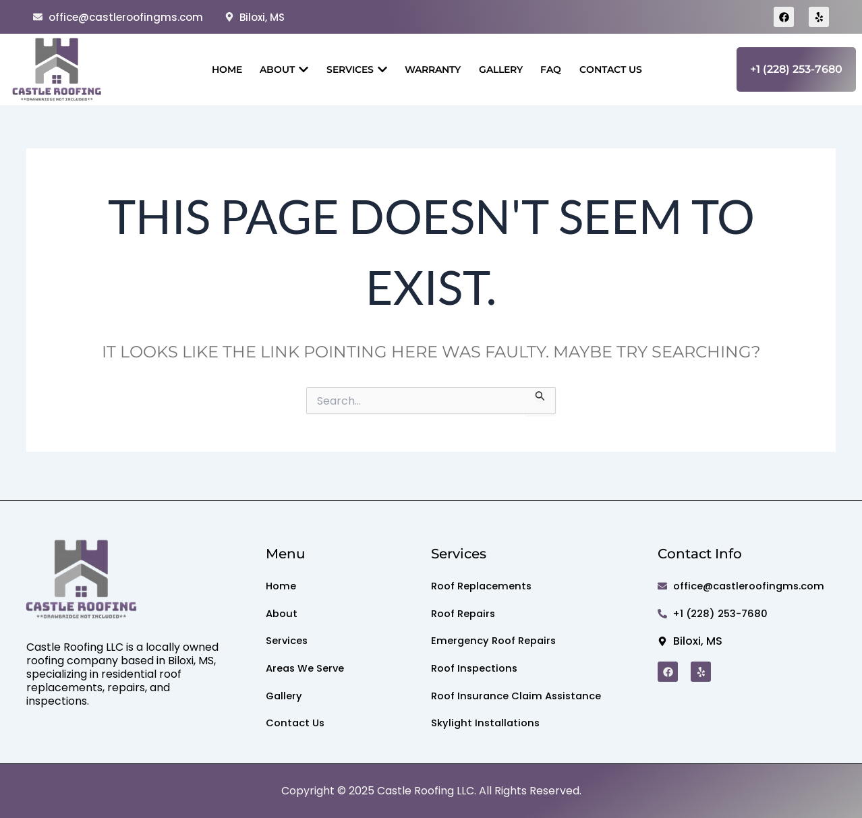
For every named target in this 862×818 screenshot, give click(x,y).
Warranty (433, 69)
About (279, 69)
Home (219, 69)
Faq (555, 69)
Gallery (503, 69)
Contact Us (617, 69)
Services (354, 69)
